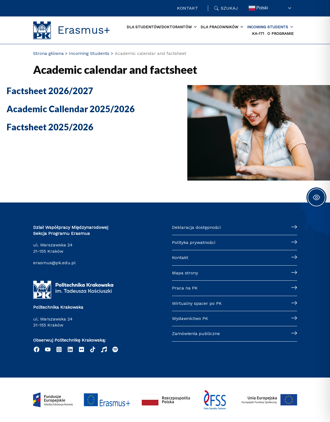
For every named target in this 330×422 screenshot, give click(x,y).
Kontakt (187, 8)
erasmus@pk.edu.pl (54, 262)
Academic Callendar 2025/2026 (71, 108)
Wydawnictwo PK (190, 318)
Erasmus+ (84, 30)
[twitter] (81, 349)
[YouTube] (47, 349)
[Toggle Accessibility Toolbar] (316, 197)
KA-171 (258, 33)
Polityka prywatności (193, 242)
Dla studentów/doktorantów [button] (162, 27)
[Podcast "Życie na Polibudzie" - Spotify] (115, 349)
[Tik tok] (92, 349)
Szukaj (229, 8)
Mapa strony (185, 272)
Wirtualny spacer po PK (197, 303)
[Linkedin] (70, 349)
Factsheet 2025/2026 (50, 127)
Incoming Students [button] (270, 27)
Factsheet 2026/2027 (50, 90)
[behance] (104, 349)
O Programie (280, 33)
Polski (258, 8)
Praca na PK (185, 288)
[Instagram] (59, 349)
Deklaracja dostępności (196, 227)
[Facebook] (36, 349)
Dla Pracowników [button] (222, 27)
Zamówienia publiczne (196, 333)
